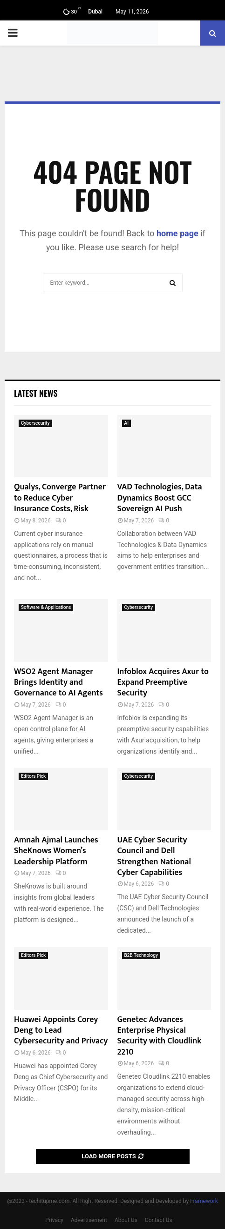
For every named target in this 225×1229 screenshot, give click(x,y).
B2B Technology (141, 955)
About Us (126, 1220)
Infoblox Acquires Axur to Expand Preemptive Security (163, 683)
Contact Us (158, 1220)
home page (177, 233)
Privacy (54, 1220)
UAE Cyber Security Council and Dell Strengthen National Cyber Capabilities (154, 856)
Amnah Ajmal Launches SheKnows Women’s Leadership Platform (56, 851)
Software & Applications (46, 607)
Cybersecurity (35, 423)
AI (126, 423)
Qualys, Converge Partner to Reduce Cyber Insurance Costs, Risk (60, 498)
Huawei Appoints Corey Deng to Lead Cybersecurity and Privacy (61, 1031)
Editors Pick (33, 776)
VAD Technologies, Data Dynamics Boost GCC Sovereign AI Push (159, 498)
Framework (204, 1201)
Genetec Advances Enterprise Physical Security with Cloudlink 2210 (159, 1036)
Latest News (35, 393)
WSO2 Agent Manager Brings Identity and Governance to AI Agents (58, 683)
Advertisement (89, 1220)
